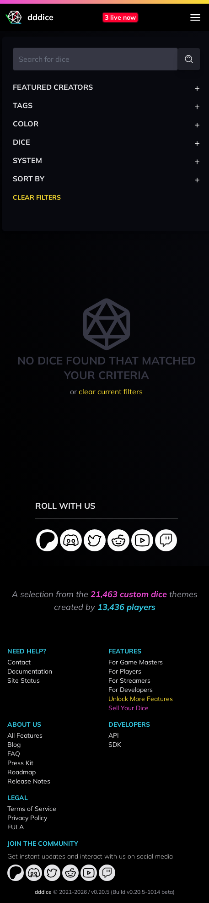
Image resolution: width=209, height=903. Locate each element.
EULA (15, 827)
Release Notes (28, 781)
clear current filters (111, 391)
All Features (25, 735)
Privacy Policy (27, 818)
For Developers (130, 689)
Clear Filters (37, 197)
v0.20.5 (100, 891)
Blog (14, 744)
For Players (124, 671)
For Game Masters (135, 662)
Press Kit (20, 763)
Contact (19, 662)
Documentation (29, 671)
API (113, 735)
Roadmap (21, 772)
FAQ (13, 754)
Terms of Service (31, 809)
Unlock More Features (140, 699)
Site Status (23, 680)
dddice (43, 891)
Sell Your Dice (128, 708)
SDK (114, 744)
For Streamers (129, 680)
